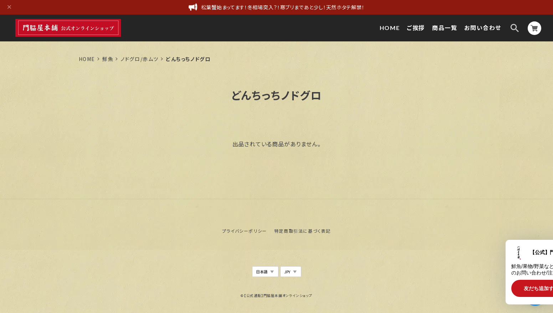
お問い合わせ (482, 27)
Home (87, 59)
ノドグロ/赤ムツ (140, 59)
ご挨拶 (416, 27)
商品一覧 (444, 27)
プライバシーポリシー (244, 231)
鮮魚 (107, 59)
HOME (390, 27)
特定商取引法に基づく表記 (302, 231)
